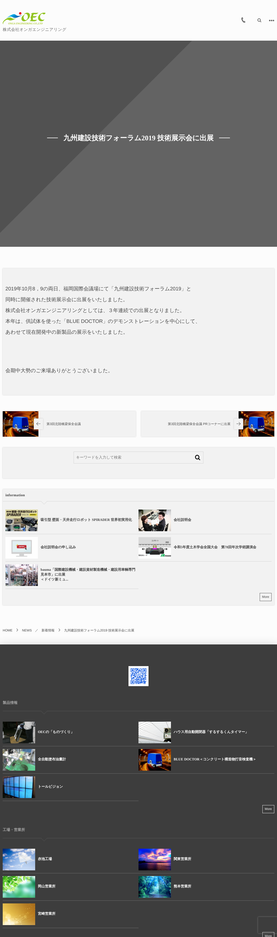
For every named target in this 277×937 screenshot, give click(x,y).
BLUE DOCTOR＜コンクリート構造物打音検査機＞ (215, 759)
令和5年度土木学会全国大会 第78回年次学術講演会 (215, 547)
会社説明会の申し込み (58, 547)
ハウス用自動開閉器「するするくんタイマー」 (211, 732)
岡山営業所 (46, 886)
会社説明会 (182, 520)
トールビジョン (50, 786)
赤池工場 (45, 859)
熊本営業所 (182, 886)
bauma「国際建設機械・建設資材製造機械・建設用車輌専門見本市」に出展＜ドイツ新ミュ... (88, 574)
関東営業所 (182, 859)
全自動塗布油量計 (52, 759)
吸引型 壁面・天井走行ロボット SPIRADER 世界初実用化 (86, 520)
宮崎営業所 (46, 914)
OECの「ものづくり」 (56, 732)
